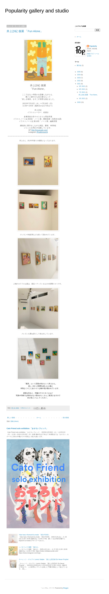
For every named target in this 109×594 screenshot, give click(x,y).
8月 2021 (82, 89)
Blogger (65, 588)
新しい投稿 (11, 418)
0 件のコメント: (26, 408)
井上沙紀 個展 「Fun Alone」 (25, 31)
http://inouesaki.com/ (39, 130)
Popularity (93, 46)
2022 (79, 81)
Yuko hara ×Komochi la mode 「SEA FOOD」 (34, 535)
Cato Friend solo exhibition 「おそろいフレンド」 (27, 428)
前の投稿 (66, 418)
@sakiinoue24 (42, 132)
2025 (79, 72)
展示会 (79, 65)
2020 (79, 102)
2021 (79, 84)
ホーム (39, 418)
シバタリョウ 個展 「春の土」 (29, 547)
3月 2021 (82, 98)
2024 (79, 75)
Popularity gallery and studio (37, 10)
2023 (79, 78)
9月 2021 (82, 86)
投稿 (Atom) (15, 421)
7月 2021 (82, 92)
